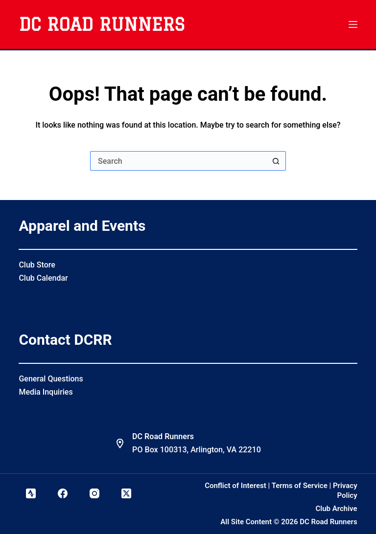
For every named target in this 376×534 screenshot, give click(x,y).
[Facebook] (62, 493)
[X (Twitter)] (126, 493)
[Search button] (276, 161)
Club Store (37, 264)
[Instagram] (94, 493)
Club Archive (336, 508)
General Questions (51, 378)
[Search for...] (178, 161)
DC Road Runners (102, 24)
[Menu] (353, 24)
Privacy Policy (345, 490)
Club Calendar (43, 278)
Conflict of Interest (235, 485)
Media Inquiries (45, 392)
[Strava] (31, 493)
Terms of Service (300, 485)
